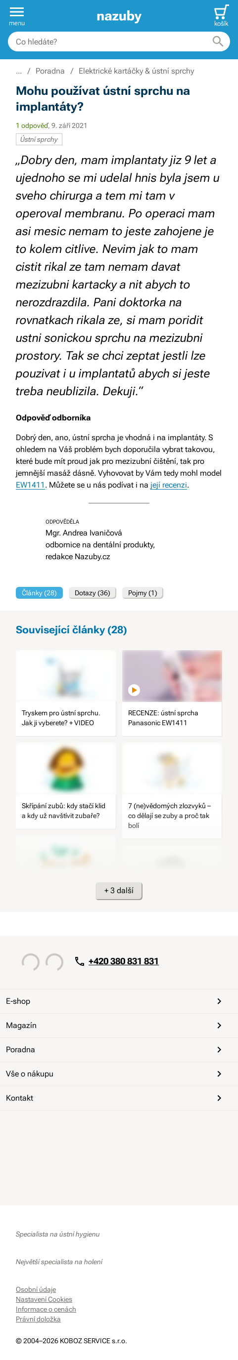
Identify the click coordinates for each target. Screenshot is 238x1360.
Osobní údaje (36, 1289)
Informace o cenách (46, 1309)
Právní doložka (38, 1319)
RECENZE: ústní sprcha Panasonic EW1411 (163, 718)
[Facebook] (25, 1128)
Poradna (115, 1050)
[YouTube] (48, 1128)
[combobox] (119, 41)
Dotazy (92, 593)
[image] (66, 676)
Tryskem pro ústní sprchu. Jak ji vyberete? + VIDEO (61, 718)
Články (39, 593)
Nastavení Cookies (44, 1299)
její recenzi (168, 485)
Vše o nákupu (115, 1074)
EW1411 (30, 485)
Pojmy (142, 593)
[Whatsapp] (96, 1128)
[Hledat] (218, 41)
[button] (17, 16)
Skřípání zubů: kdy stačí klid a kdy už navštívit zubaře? (63, 811)
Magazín (115, 1025)
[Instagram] (72, 1128)
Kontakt (115, 1098)
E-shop (115, 1001)
